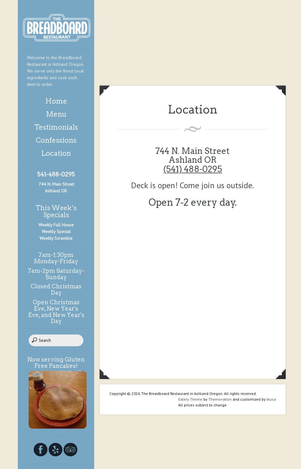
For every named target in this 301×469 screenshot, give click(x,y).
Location (56, 153)
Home (56, 101)
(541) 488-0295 (192, 169)
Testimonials (56, 127)
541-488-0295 (56, 174)
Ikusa (271, 399)
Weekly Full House (56, 225)
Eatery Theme (190, 399)
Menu (56, 114)
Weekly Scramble (56, 238)
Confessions (56, 140)
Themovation (220, 399)
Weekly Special (56, 231)
